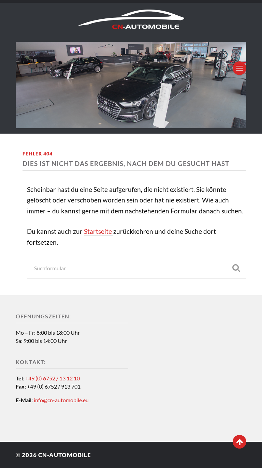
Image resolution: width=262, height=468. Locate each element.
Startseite (98, 231)
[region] (131, 85)
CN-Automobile (64, 454)
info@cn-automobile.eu (61, 400)
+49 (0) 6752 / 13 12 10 (52, 378)
